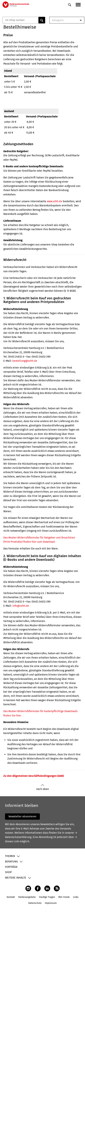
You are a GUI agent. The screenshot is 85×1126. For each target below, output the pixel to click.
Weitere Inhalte (15, 877)
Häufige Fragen (47, 897)
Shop (8, 872)
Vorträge (11, 866)
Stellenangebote (27, 897)
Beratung (11, 861)
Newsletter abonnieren (22, 816)
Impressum (51, 903)
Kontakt (11, 897)
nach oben (42, 787)
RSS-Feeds (64, 897)
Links (75, 897)
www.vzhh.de (54, 201)
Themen (10, 856)
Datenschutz (35, 903)
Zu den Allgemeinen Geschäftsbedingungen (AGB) (33, 775)
